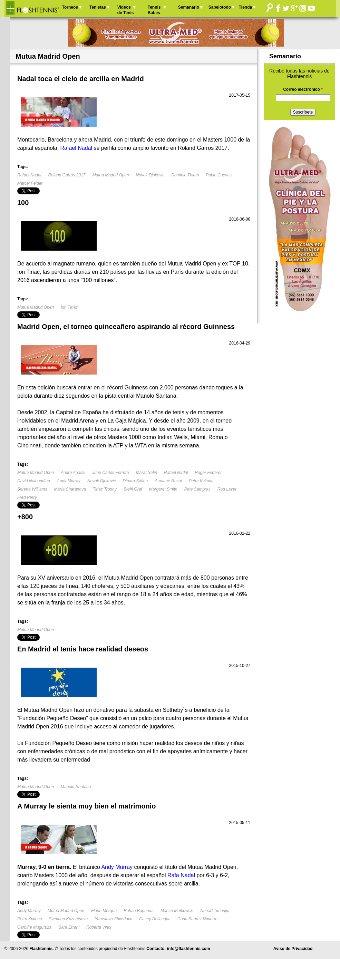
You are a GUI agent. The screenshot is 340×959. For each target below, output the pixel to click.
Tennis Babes (154, 10)
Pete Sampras (197, 489)
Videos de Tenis (125, 10)
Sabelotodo (219, 7)
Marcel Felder (29, 183)
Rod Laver (226, 489)
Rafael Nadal (29, 175)
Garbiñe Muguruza (34, 927)
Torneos (70, 7)
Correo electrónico (303, 89)
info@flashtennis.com (188, 948)
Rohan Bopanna (139, 910)
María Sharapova (70, 489)
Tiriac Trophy (105, 489)
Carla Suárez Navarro (197, 919)
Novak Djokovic (150, 175)
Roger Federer (208, 472)
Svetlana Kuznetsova (68, 919)
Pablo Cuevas (219, 175)
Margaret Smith (163, 489)
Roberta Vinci (98, 927)
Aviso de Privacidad (293, 948)
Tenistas (97, 7)
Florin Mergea (104, 910)
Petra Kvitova (201, 480)
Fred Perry (27, 497)
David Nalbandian (33, 480)
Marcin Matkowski (177, 910)
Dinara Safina (135, 480)
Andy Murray (68, 480)
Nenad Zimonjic (214, 910)
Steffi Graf (133, 489)
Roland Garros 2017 (66, 175)
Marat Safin (146, 472)
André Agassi (73, 472)
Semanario (188, 7)
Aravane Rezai (168, 480)
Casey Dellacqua (155, 919)
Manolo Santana (76, 786)
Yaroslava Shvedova (113, 919)
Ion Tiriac (69, 307)
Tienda (245, 7)
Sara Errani (68, 927)
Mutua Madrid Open (110, 175)
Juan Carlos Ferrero (110, 472)
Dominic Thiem (185, 175)
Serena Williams (32, 489)
